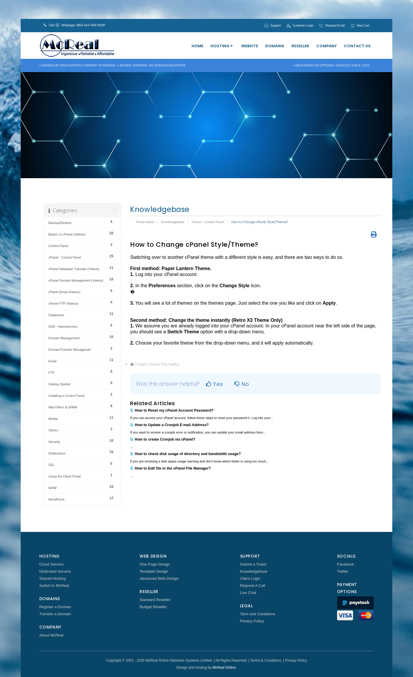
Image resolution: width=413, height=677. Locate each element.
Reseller (300, 46)
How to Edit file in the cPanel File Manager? (170, 468)
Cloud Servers (51, 564)
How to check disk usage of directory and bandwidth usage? (185, 454)
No (241, 384)
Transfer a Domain (55, 614)
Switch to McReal (54, 585)
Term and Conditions (257, 614)
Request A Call (335, 25)
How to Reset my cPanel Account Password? (171, 410)
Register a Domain (55, 607)
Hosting (221, 46)
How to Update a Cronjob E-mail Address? (169, 425)
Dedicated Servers (55, 571)
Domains (274, 46)
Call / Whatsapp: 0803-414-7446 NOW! (75, 25)
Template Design (154, 571)
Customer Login (303, 25)
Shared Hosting (52, 578)
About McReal (51, 635)
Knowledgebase (172, 222)
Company (326, 46)
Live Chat (248, 592)
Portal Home (145, 222)
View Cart (363, 25)
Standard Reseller (155, 600)
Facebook (345, 564)
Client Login (250, 578)
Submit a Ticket (253, 564)
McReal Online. (225, 667)
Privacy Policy (252, 621)
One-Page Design (155, 564)
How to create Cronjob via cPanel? (162, 439)
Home (197, 46)
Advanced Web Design (159, 578)
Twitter (342, 571)
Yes (214, 384)
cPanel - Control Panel (208, 222)
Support (276, 25)
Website (249, 46)
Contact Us (357, 46)
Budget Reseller (153, 607)
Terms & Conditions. (266, 660)
